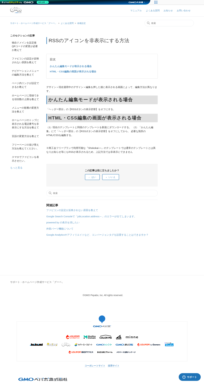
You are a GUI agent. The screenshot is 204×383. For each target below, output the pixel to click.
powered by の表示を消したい (62, 222)
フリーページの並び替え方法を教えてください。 (25, 146)
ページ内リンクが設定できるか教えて (25, 85)
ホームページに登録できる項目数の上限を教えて (25, 97)
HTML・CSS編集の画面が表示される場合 (73, 71)
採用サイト (113, 365)
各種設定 (81, 23)
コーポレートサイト (95, 365)
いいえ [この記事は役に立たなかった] (112, 177)
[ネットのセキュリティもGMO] (25, 2)
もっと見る (16, 167)
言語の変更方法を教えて (25, 136)
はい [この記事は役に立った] (93, 177)
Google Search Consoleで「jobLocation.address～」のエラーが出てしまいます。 (91, 216)
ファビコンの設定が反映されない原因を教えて (25, 60)
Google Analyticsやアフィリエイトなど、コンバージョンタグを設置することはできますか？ (97, 234)
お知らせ (168, 10)
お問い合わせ (184, 10)
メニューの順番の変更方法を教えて (25, 109)
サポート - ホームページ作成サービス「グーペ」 (33, 23)
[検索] (169, 23)
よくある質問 (153, 10)
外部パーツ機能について (59, 228)
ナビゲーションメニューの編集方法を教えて (25, 72)
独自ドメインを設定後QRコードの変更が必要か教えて (25, 46)
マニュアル (136, 10)
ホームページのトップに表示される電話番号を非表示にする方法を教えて (25, 124)
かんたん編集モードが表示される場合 (71, 66)
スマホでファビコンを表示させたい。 (25, 159)
